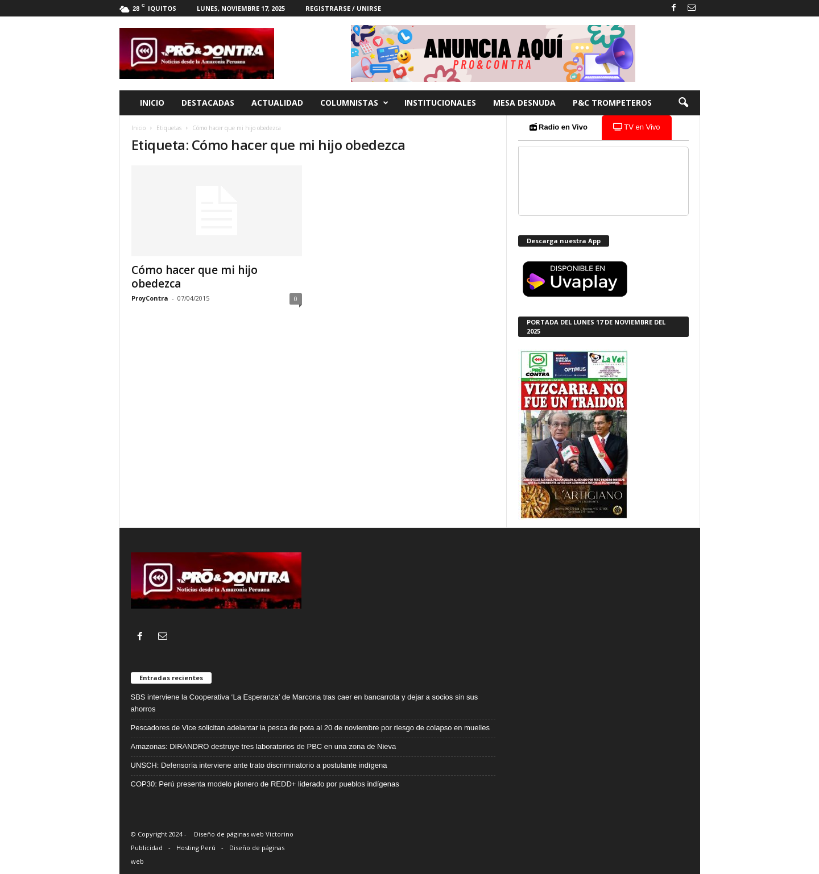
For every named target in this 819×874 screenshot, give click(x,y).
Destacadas (207, 102)
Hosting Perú (196, 847)
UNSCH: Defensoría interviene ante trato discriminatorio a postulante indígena (259, 765)
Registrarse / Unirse (343, 8)
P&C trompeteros (612, 102)
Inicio (152, 102)
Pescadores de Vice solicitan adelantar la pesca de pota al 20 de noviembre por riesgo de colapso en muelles (310, 727)
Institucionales (440, 102)
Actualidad (277, 102)
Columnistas (354, 102)
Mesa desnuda (524, 102)
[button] (683, 102)
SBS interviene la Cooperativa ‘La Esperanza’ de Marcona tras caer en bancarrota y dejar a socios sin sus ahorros (304, 703)
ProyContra (149, 298)
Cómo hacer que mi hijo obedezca (194, 277)
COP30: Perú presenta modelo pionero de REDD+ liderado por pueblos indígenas (265, 784)
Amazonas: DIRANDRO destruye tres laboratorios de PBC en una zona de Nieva (263, 746)
